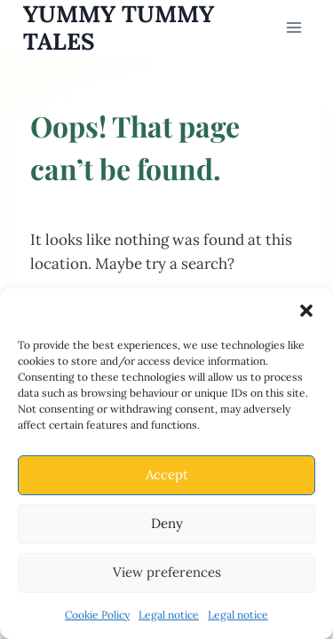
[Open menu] (294, 27)
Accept (167, 474)
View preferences (167, 572)
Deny (167, 523)
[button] (306, 311)
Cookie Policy (97, 614)
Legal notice (169, 614)
